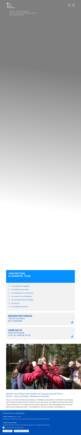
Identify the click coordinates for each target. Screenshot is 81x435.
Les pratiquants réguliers (20, 286)
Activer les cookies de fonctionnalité (14, 427)
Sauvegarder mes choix (21, 431)
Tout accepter (7, 431)
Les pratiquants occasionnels (22, 293)
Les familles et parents (19, 307)
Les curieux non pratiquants (21, 296)
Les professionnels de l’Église (22, 300)
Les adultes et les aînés (20, 289)
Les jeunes (15, 303)
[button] (70, 393)
